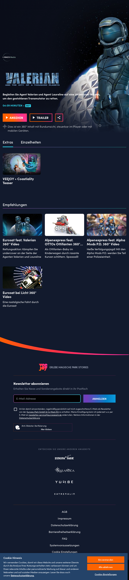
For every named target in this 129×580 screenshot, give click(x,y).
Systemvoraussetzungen (64, 545)
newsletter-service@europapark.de (45, 414)
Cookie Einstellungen (64, 552)
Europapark (64, 459)
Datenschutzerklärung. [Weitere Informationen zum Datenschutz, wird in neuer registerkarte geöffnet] (22, 575)
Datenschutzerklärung (29, 417)
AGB (64, 511)
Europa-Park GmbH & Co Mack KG (43, 411)
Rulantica (64, 470)
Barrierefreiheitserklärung (64, 532)
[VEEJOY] (43, 367)
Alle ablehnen (106, 567)
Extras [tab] (8, 142)
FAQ (64, 538)
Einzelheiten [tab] (31, 142)
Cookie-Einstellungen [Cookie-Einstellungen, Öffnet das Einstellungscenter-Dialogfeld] (106, 574)
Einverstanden (105, 559)
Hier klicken (46, 429)
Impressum (64, 518)
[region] (64, 566)
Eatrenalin (64, 494)
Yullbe (64, 482)
